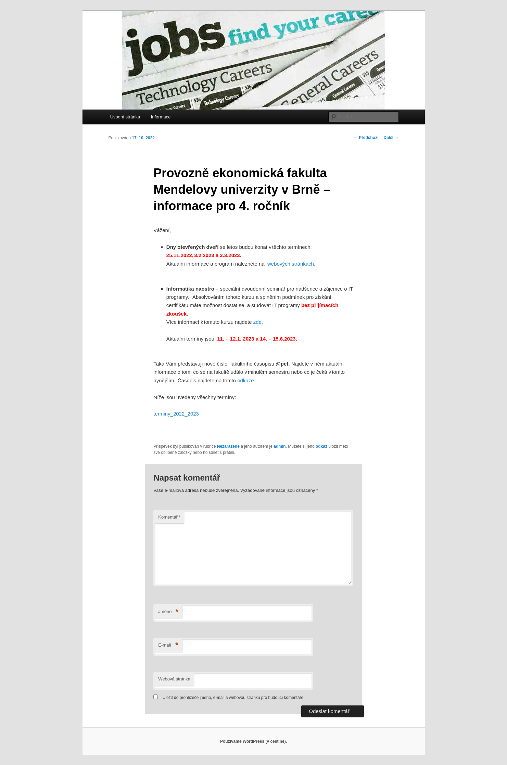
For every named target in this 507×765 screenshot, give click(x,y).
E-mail (168, 645)
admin (280, 446)
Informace (161, 116)
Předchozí (366, 137)
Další (390, 137)
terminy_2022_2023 (176, 414)
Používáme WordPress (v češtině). (253, 741)
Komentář (169, 517)
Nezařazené (228, 446)
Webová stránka (174, 678)
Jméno (168, 612)
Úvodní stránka (125, 116)
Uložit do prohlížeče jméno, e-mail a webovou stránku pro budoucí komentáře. (234, 697)
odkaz (321, 446)
